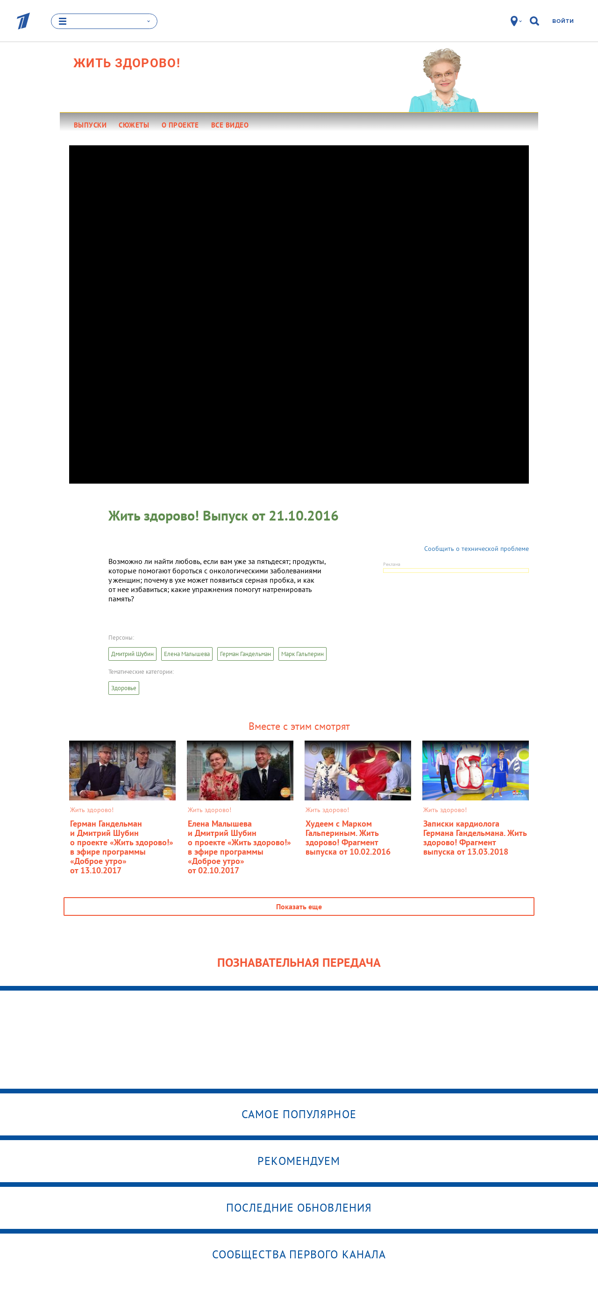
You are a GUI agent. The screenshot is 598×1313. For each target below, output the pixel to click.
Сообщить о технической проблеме (476, 548)
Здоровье (123, 688)
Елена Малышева (187, 654)
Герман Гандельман (245, 654)
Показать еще (299, 906)
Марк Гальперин (302, 654)
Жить (126, 63)
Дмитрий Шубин (132, 654)
